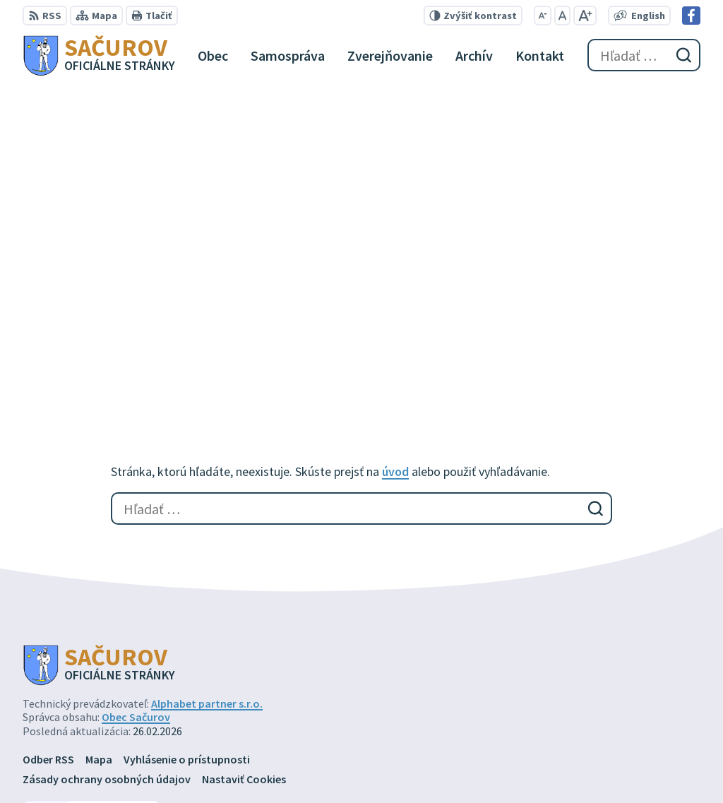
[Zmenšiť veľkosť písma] (542, 15)
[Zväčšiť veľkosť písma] (585, 15)
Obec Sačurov (136, 412)
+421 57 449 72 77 (604, 732)
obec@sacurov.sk (607, 749)
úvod (395, 165)
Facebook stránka (608, 766)
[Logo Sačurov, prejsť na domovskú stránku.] (99, 55)
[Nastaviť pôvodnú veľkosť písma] (562, 15)
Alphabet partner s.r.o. (207, 398)
